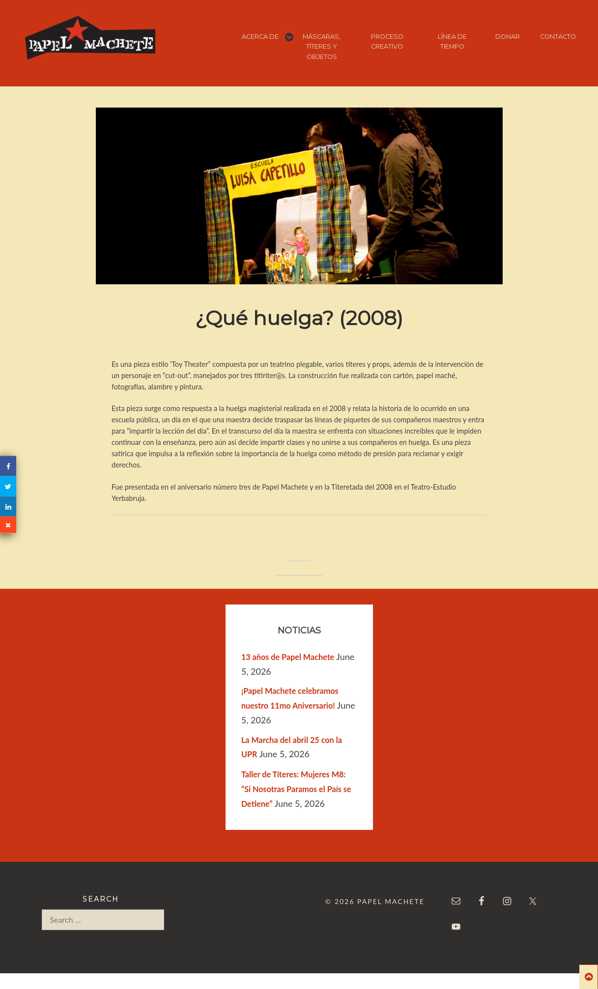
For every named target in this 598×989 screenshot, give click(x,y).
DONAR (507, 36)
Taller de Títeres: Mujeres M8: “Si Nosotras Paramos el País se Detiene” (296, 788)
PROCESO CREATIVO (387, 41)
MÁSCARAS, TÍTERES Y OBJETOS (322, 46)
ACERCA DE (260, 36)
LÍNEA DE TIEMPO (452, 41)
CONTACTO (558, 36)
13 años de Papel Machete (287, 656)
